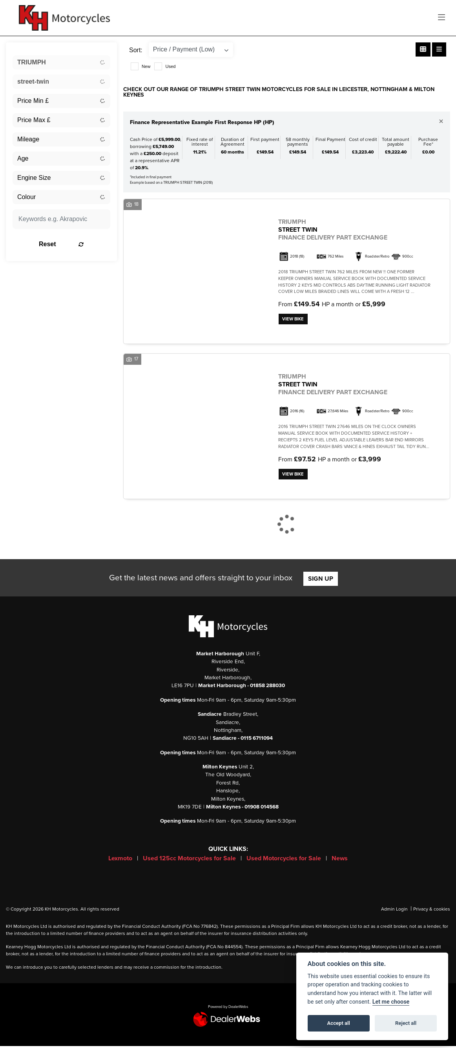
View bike (294, 319)
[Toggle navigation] (441, 18)
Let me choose (391, 1002)
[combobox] (61, 62)
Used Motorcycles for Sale (284, 860)
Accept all (338, 1023)
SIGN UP (320, 581)
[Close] (441, 121)
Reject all (405, 1023)
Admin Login (394, 911)
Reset (76, 244)
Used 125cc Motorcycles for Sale (190, 860)
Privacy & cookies (431, 911)
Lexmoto (121, 860)
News (340, 860)
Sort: (135, 50)
